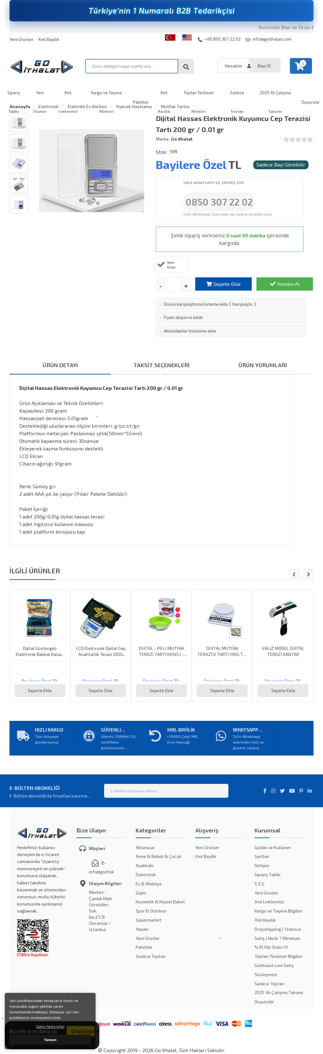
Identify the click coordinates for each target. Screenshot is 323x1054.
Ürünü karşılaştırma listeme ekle (196, 304)
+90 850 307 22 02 (219, 39)
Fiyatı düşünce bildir (183, 317)
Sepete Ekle (223, 284)
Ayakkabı (145, 865)
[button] (308, 573)
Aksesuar (145, 847)
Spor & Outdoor (151, 910)
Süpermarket (149, 920)
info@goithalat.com (268, 39)
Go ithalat (181, 139)
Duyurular (264, 1001)
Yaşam (142, 929)
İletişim (262, 865)
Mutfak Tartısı (175, 106)
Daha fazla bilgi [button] (50, 1026)
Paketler (144, 947)
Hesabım (233, 65)
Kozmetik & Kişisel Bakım (160, 901)
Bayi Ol (264, 65)
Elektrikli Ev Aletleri (87, 106)
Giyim (141, 892)
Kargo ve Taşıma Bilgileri (278, 910)
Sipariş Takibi (267, 874)
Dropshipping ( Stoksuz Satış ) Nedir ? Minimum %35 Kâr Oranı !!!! (278, 938)
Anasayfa (19, 106)
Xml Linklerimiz (269, 901)
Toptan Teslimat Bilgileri (278, 956)
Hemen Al (285, 284)
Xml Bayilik (48, 39)
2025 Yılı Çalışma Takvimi (279, 992)
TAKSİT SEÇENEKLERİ (161, 365)
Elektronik (48, 106)
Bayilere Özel (191, 164)
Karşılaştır (242, 304)
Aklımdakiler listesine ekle (190, 330)
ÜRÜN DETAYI (60, 365)
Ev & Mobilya (149, 883)
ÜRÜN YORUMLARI (262, 365)
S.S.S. (260, 883)
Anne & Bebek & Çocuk (158, 856)
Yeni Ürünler (21, 39)
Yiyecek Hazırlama (133, 106)
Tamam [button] (50, 1040)
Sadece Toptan (151, 956)
